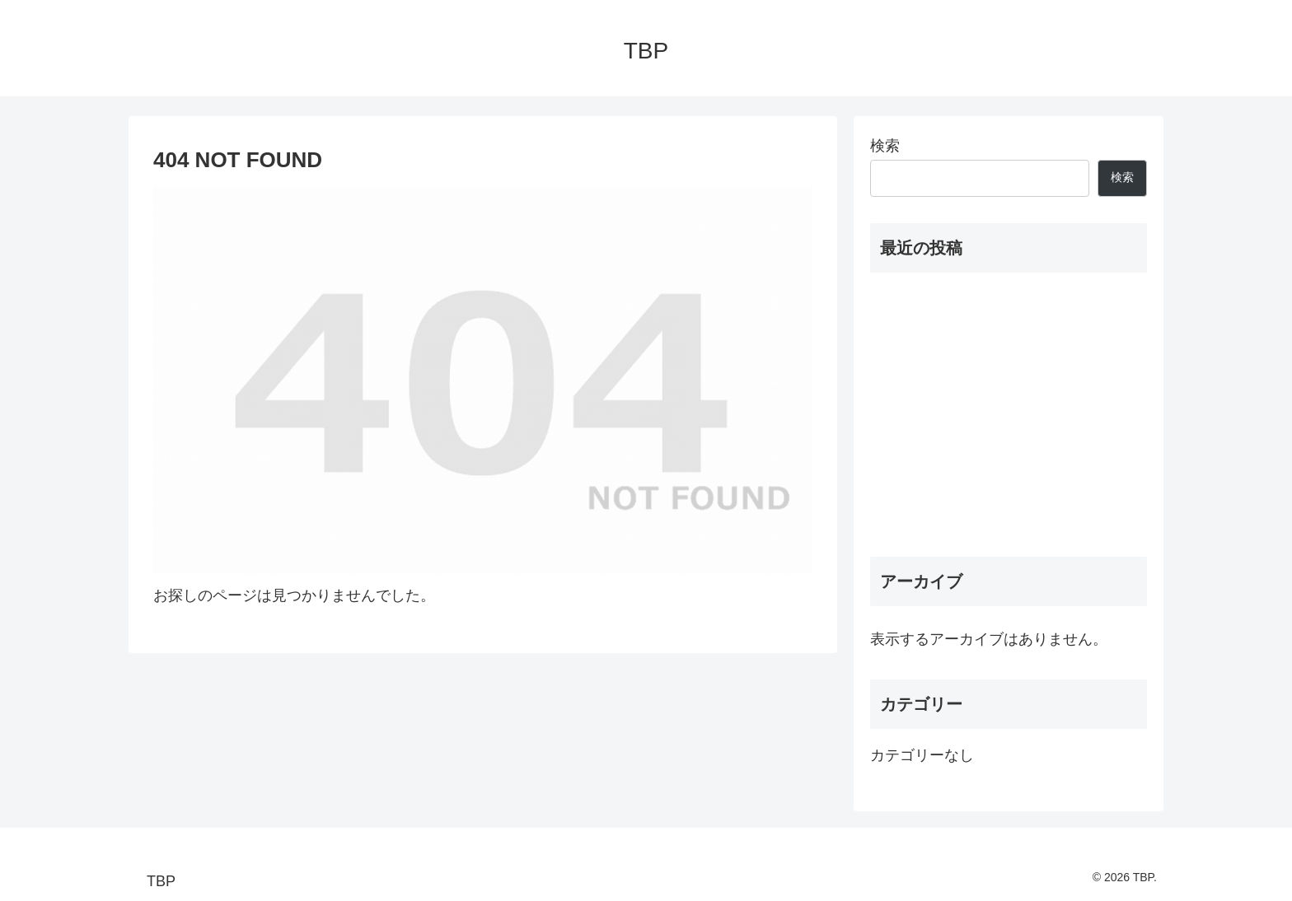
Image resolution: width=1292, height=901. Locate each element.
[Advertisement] (1008, 414)
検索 (885, 146)
